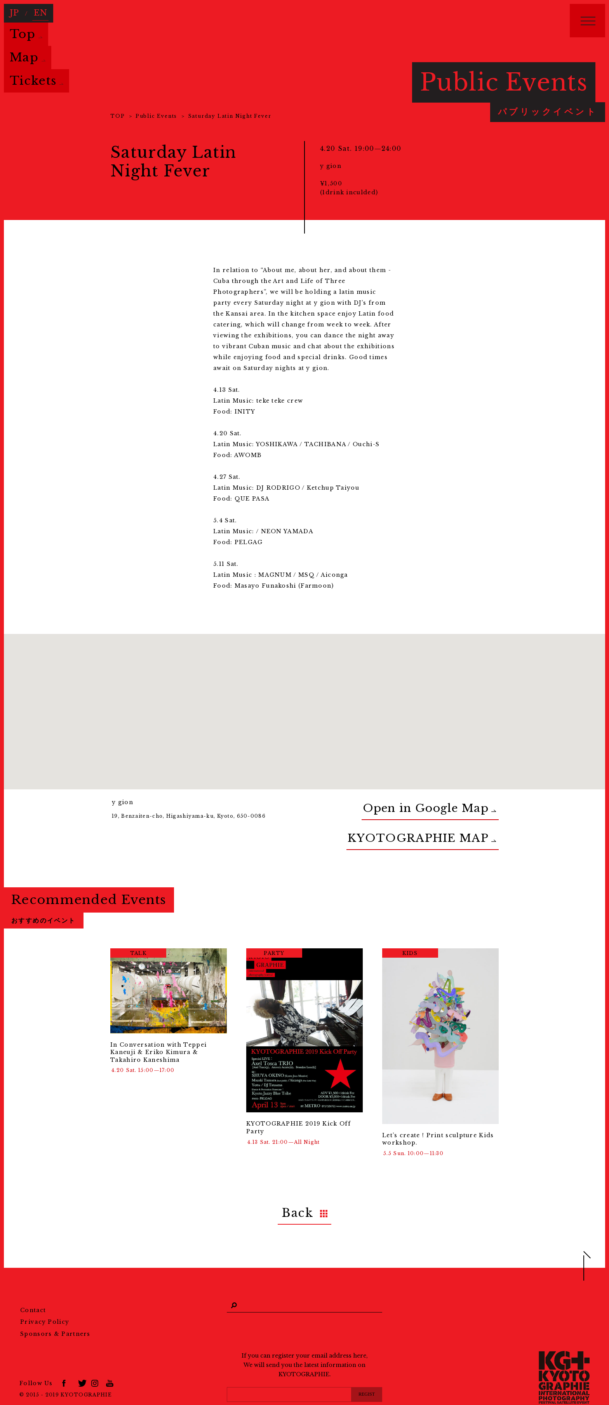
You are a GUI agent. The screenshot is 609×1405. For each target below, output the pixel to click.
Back (298, 1190)
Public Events (156, 116)
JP (13, 10)
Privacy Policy (44, 1296)
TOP (117, 116)
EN (36, 10)
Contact (33, 1284)
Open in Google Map (457, 803)
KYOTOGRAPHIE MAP (455, 823)
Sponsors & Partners (55, 1308)
